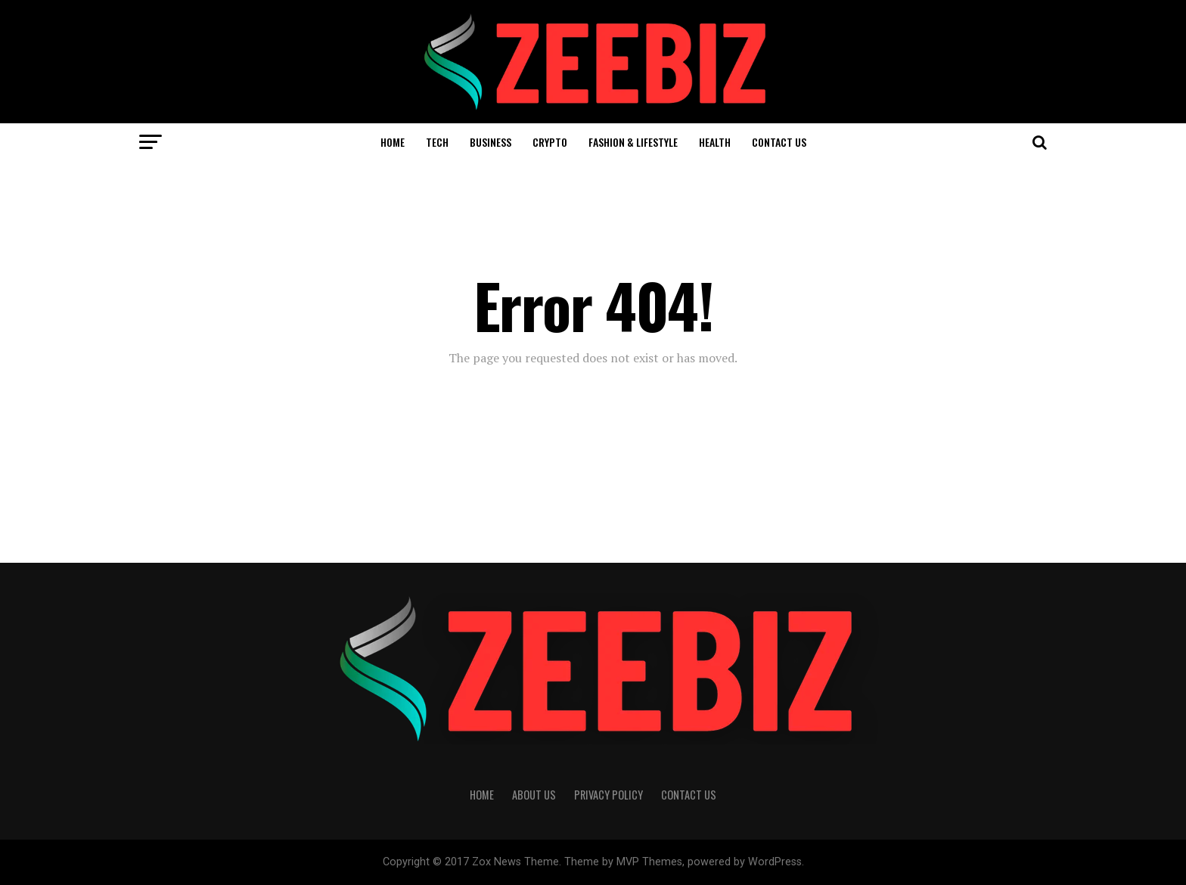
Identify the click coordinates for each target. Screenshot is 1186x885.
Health (715, 142)
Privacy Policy (608, 795)
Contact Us (779, 142)
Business (490, 142)
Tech (437, 142)
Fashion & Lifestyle (633, 142)
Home (392, 142)
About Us (534, 795)
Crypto (549, 142)
